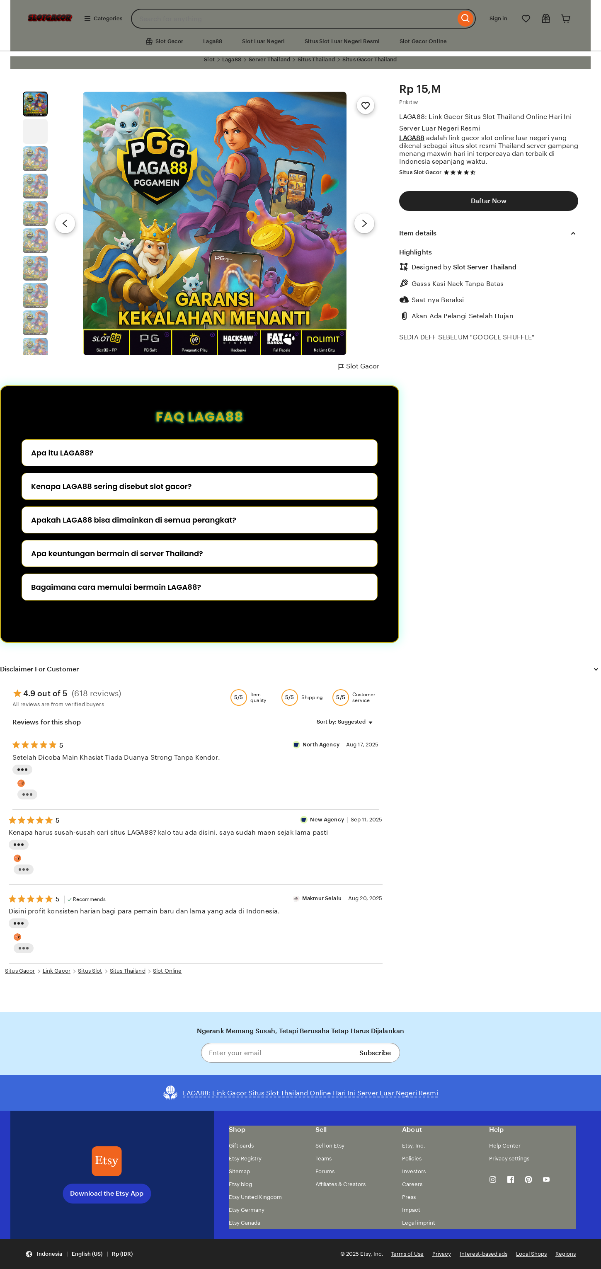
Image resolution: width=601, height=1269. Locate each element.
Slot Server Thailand (485, 267)
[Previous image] (65, 223)
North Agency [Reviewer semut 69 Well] (322, 744)
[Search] (466, 19)
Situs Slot (90, 971)
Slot (209, 59)
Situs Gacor (20, 971)
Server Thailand (270, 59)
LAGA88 (411, 138)
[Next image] (364, 223)
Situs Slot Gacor (420, 172)
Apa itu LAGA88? (62, 453)
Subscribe (375, 1053)
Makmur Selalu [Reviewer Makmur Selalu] (322, 898)
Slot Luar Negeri (263, 41)
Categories (103, 18)
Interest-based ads (483, 1254)
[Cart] (566, 19)
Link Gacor (56, 971)
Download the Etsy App (106, 1193)
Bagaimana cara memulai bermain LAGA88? (116, 587)
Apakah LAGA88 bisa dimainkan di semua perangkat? (133, 520)
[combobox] (293, 19)
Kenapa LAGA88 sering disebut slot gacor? (111, 486)
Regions (565, 1254)
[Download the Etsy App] (107, 1161)
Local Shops (531, 1254)
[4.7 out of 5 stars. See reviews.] (461, 172)
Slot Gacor (359, 366)
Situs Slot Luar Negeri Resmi (342, 41)
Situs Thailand (316, 59)
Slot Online (167, 971)
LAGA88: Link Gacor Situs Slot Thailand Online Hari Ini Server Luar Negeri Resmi (485, 122)
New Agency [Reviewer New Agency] (327, 819)
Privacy (441, 1254)
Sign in (498, 18)
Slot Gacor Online (423, 41)
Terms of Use (407, 1254)
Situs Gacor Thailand (369, 59)
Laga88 (212, 41)
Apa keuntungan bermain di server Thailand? (117, 553)
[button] (79, 1254)
